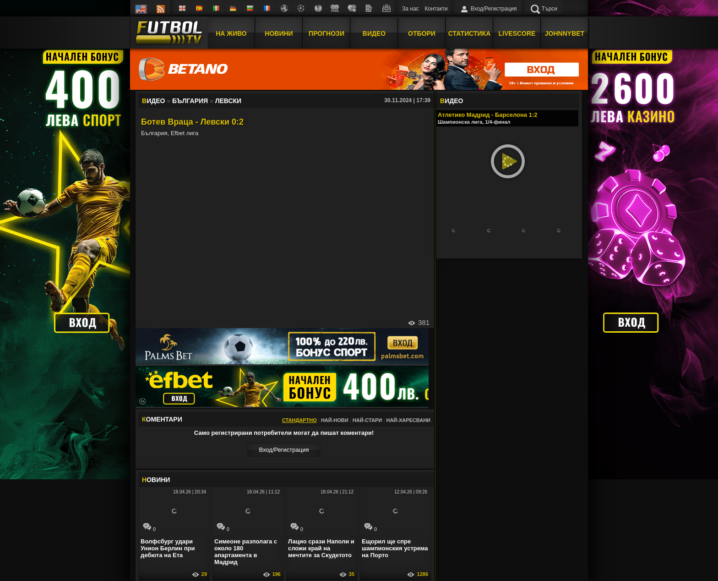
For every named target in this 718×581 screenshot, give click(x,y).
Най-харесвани (408, 420)
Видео (374, 33)
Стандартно (299, 420)
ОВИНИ (156, 479)
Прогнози (326, 33)
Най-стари (367, 420)
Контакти (436, 8)
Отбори (421, 33)
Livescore (517, 33)
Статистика (469, 33)
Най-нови (334, 420)
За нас (410, 8)
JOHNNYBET (564, 33)
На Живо (231, 33)
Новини (279, 33)
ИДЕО (451, 100)
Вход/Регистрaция (284, 449)
